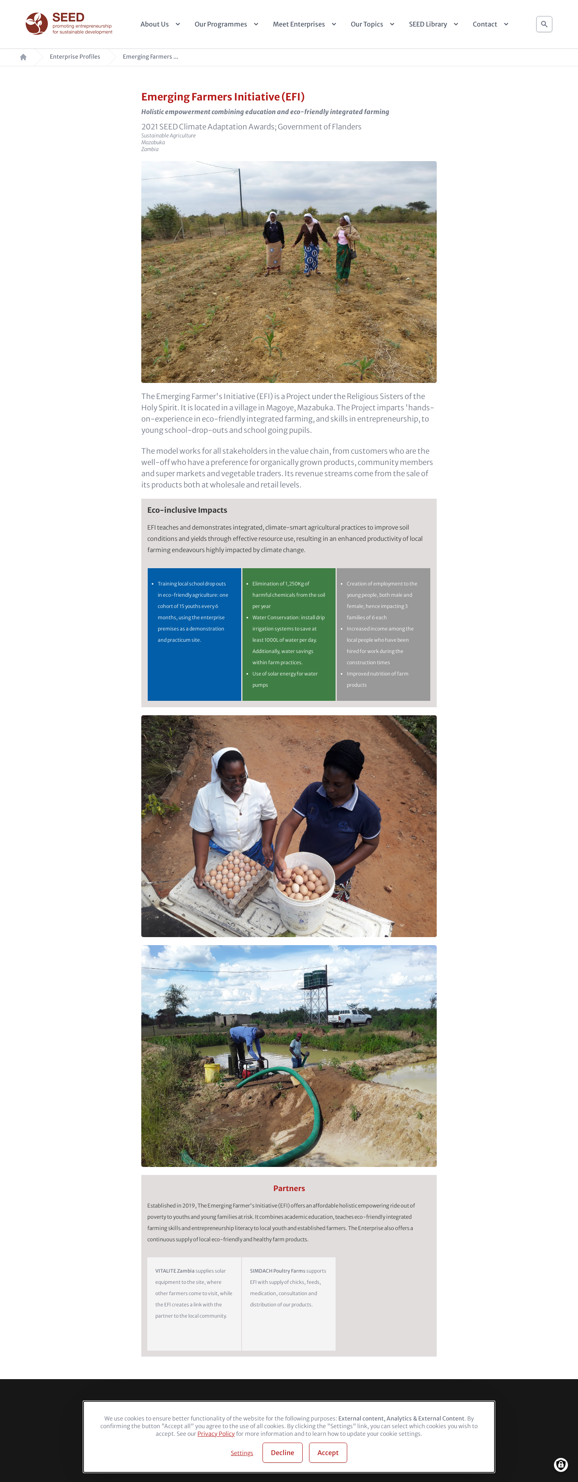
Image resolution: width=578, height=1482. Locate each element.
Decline (282, 1453)
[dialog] (289, 1436)
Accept (328, 1453)
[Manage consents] (561, 1465)
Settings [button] (242, 1453)
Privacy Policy (216, 1433)
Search (544, 22)
